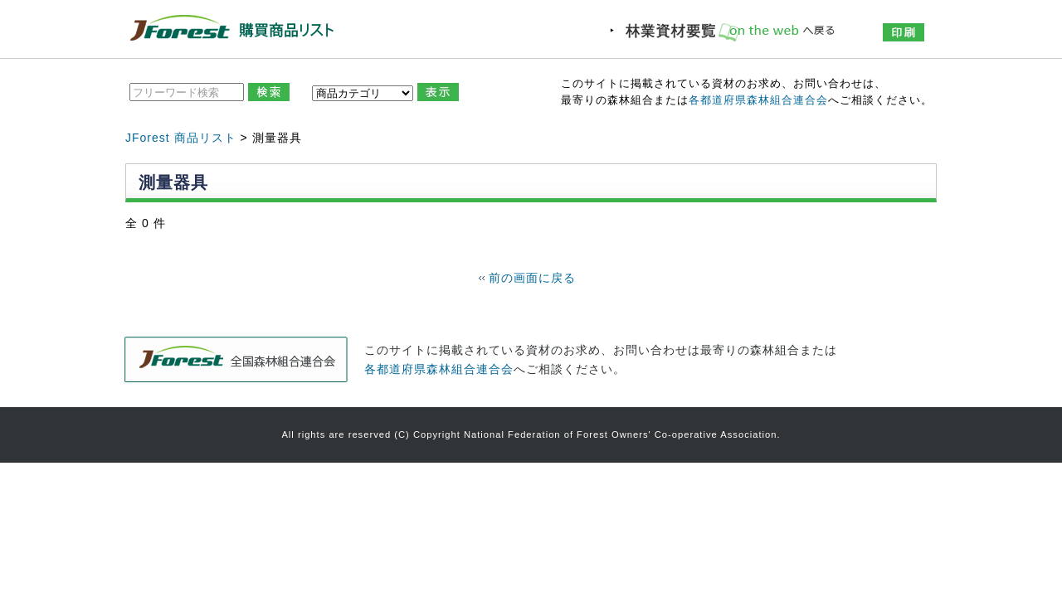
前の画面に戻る (532, 277)
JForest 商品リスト (180, 137)
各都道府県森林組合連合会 (758, 100)
